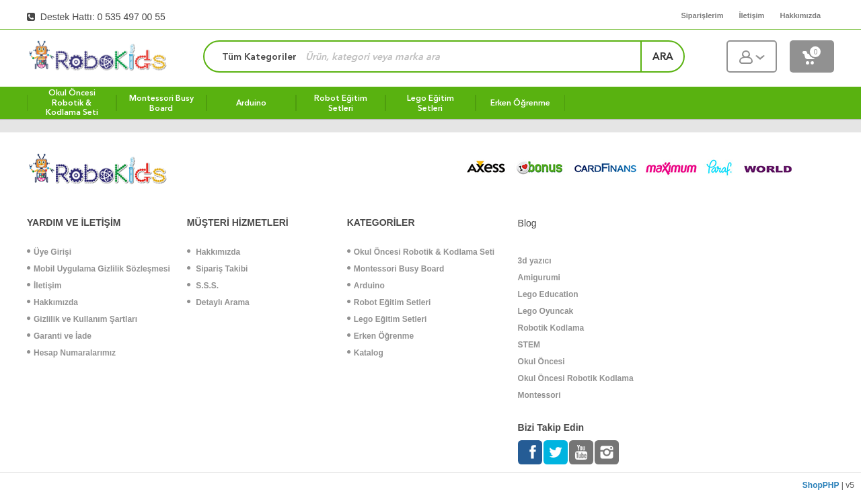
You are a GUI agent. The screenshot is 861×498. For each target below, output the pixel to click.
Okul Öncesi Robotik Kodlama (576, 378)
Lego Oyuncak (546, 311)
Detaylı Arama (218, 302)
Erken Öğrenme (380, 336)
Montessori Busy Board (396, 269)
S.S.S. (203, 285)
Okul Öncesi (541, 361)
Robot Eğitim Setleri (389, 302)
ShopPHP (820, 485)
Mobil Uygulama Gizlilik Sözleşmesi (98, 269)
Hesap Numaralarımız (71, 353)
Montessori (539, 395)
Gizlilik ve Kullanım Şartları (82, 319)
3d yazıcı (535, 260)
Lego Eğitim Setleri (387, 319)
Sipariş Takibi (217, 269)
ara (662, 56)
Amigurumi (539, 277)
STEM (529, 344)
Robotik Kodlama (551, 328)
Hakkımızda (52, 302)
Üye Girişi (49, 252)
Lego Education (548, 294)
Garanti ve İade (59, 336)
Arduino (366, 285)
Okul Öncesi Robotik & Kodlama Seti (420, 252)
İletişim (44, 285)
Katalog (365, 353)
